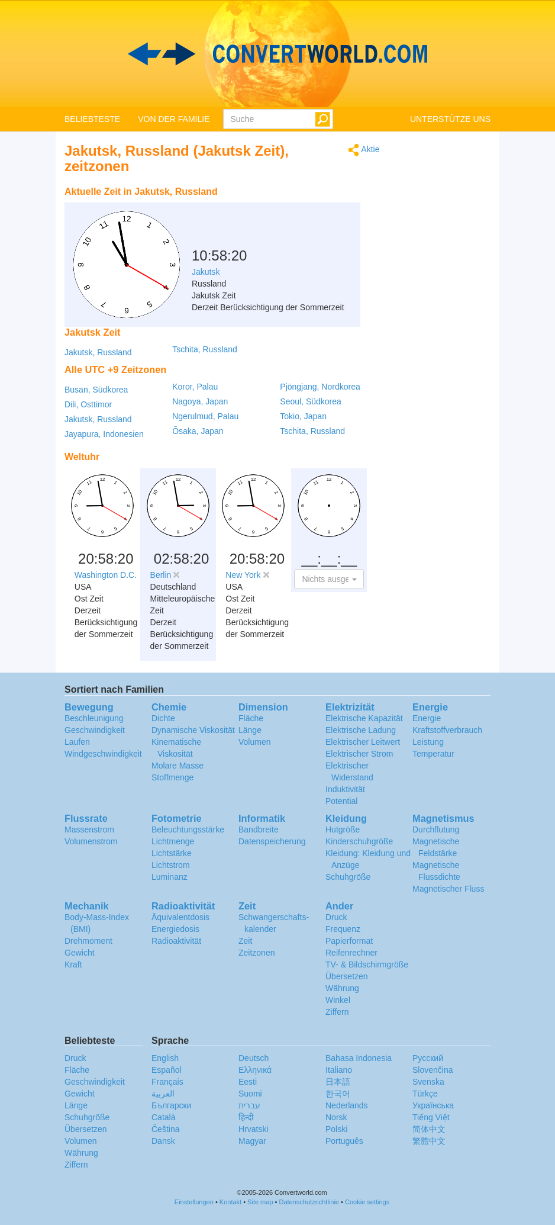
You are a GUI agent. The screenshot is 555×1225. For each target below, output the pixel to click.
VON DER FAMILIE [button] (173, 119)
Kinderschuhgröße (359, 841)
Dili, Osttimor (88, 404)
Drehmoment (88, 941)
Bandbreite (258, 829)
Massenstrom (89, 829)
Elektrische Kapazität (364, 718)
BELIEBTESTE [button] (92, 119)
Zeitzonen (256, 952)
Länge (250, 730)
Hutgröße (342, 829)
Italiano (338, 1070)
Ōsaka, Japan (197, 431)
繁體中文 (429, 1141)
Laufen (77, 742)
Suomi (250, 1093)
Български (171, 1105)
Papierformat (349, 941)
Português (344, 1141)
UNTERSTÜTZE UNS (450, 119)
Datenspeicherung (272, 841)
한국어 (337, 1093)
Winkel (337, 1000)
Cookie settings (367, 1201)
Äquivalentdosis (180, 917)
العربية (163, 1093)
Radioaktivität (176, 941)
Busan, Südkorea (96, 389)
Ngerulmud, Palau (205, 416)
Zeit (245, 941)
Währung (342, 988)
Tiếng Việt (431, 1117)
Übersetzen (346, 976)
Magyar (252, 1141)
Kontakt (230, 1201)
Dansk (163, 1141)
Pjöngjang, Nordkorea (320, 386)
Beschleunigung (94, 718)
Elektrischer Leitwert (362, 742)
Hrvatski (253, 1129)
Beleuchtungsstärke (187, 829)
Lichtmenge (172, 841)
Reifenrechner (351, 952)
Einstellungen (194, 1201)
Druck (336, 917)
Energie (426, 718)
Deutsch (253, 1058)
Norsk (336, 1117)
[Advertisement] (306, 210)
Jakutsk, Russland (98, 352)
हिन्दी (246, 1117)
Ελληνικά (255, 1070)
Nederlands (346, 1105)
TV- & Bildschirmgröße (366, 964)
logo (277, 54)
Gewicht (79, 952)
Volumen (254, 742)
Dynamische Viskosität (193, 730)
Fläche (250, 718)
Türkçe (425, 1093)
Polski (336, 1129)
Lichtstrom (170, 865)
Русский (427, 1058)
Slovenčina (432, 1070)
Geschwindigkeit (94, 730)
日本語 (337, 1081)
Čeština (165, 1129)
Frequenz (342, 929)
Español (166, 1070)
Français (167, 1081)
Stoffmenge (172, 777)
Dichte (163, 718)
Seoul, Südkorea (310, 401)
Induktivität (345, 789)
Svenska (428, 1081)
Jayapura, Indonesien (104, 434)
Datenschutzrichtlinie (309, 1201)
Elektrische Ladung (360, 730)
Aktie (363, 150)
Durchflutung (435, 829)
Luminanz (169, 877)
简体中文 (429, 1129)
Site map (260, 1201)
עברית (249, 1105)
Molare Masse (177, 765)
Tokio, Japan (303, 416)
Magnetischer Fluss (448, 888)
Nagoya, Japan (200, 401)
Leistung (428, 742)
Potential (341, 801)
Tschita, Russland (204, 349)
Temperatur (433, 753)
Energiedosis (175, 929)
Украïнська (433, 1105)
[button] (329, 579)
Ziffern (337, 1012)
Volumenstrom (90, 841)
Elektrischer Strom (359, 753)
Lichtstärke (171, 853)
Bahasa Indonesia (358, 1058)
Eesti (247, 1081)
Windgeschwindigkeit (103, 753)
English (165, 1058)
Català (163, 1117)
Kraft (73, 964)
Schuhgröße (347, 877)
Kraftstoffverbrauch (447, 730)
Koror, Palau (195, 386)
